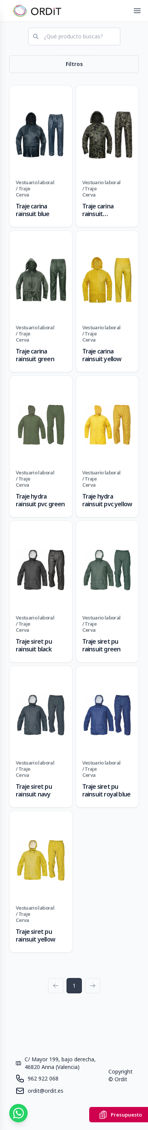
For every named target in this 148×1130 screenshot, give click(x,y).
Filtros (74, 64)
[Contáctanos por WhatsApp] (18, 1113)
